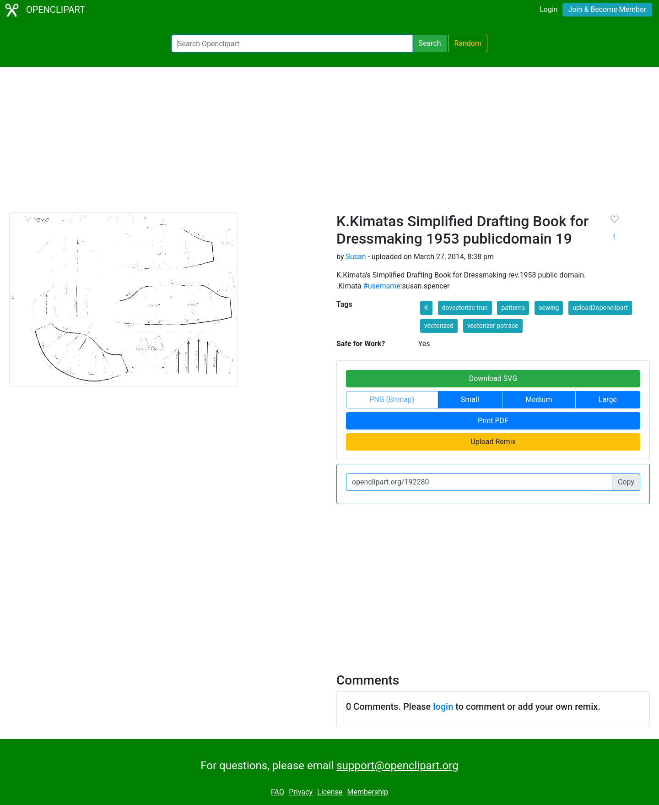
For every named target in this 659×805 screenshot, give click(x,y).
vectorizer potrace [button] (493, 325)
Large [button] (608, 399)
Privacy (301, 792)
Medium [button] (538, 399)
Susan (356, 256)
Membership (367, 792)
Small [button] (470, 399)
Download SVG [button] (493, 378)
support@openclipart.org (397, 765)
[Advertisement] (329, 144)
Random (467, 43)
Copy (626, 482)
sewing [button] (549, 307)
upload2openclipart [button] (600, 307)
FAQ (277, 792)
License (329, 792)
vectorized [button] (439, 325)
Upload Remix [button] (492, 441)
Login (548, 9)
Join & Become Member (607, 9)
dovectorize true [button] (465, 307)
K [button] (426, 307)
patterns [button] (513, 307)
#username (381, 286)
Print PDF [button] (493, 420)
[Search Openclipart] (292, 43)
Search (429, 43)
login (443, 706)
